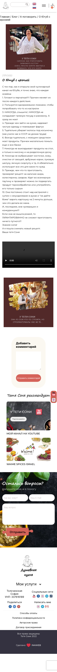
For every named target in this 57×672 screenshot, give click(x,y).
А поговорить (28, 16)
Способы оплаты (28, 616)
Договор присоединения (28, 631)
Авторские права (29, 626)
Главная (5, 16)
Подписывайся (18, 423)
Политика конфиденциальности (28, 621)
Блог (15, 16)
